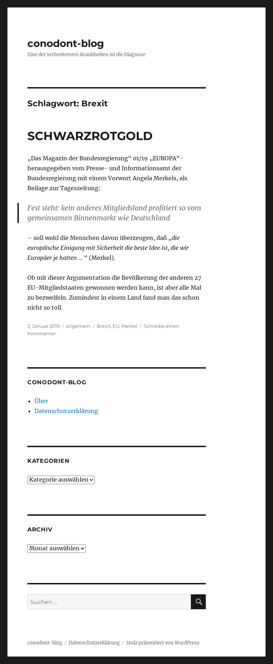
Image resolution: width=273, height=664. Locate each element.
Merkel (130, 326)
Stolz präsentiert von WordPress (162, 643)
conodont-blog (65, 43)
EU (116, 326)
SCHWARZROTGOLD (89, 136)
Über (41, 401)
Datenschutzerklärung (66, 410)
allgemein (78, 326)
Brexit (104, 326)
